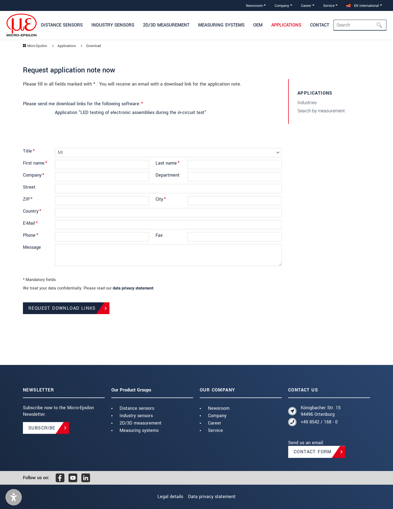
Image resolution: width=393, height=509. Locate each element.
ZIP (27, 199)
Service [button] (329, 5)
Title (29, 151)
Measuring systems (139, 430)
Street (29, 187)
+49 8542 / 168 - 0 (319, 422)
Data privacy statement (214, 496)
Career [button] (306, 5)
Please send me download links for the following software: (83, 104)
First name (35, 163)
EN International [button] (362, 5)
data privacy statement (133, 288)
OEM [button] (258, 25)
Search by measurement (321, 111)
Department (168, 175)
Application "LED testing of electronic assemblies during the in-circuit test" (130, 113)
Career (214, 423)
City (161, 199)
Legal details (167, 496)
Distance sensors (137, 408)
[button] (13, 497)
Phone (30, 235)
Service (215, 430)
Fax (159, 235)
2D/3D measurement (141, 423)
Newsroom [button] (254, 5)
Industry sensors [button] (112, 25)
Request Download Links (62, 308)
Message (32, 247)
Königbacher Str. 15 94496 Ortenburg (321, 411)
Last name (168, 163)
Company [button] (282, 5)
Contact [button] (319, 25)
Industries (307, 103)
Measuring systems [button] (221, 25)
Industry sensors (136, 416)
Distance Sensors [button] (62, 25)
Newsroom (219, 408)
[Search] (360, 25)
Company (33, 175)
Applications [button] (286, 25)
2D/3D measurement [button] (166, 25)
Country (32, 211)
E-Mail (30, 223)
